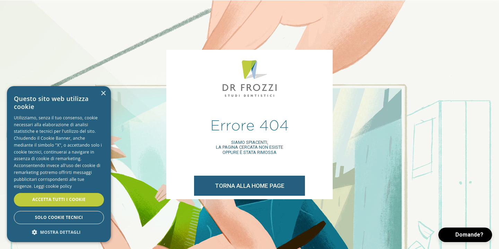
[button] (465, 235)
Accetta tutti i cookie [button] (59, 199)
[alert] (59, 164)
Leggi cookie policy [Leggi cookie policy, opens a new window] (53, 186)
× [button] (103, 93)
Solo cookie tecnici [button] (59, 217)
